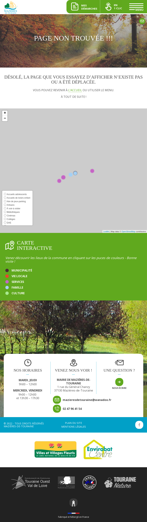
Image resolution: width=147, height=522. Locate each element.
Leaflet (106, 231)
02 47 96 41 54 (72, 409)
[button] (4, 113)
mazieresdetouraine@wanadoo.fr (87, 400)
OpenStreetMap (128, 231)
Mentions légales (73, 426)
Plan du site (73, 423)
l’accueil (75, 90)
